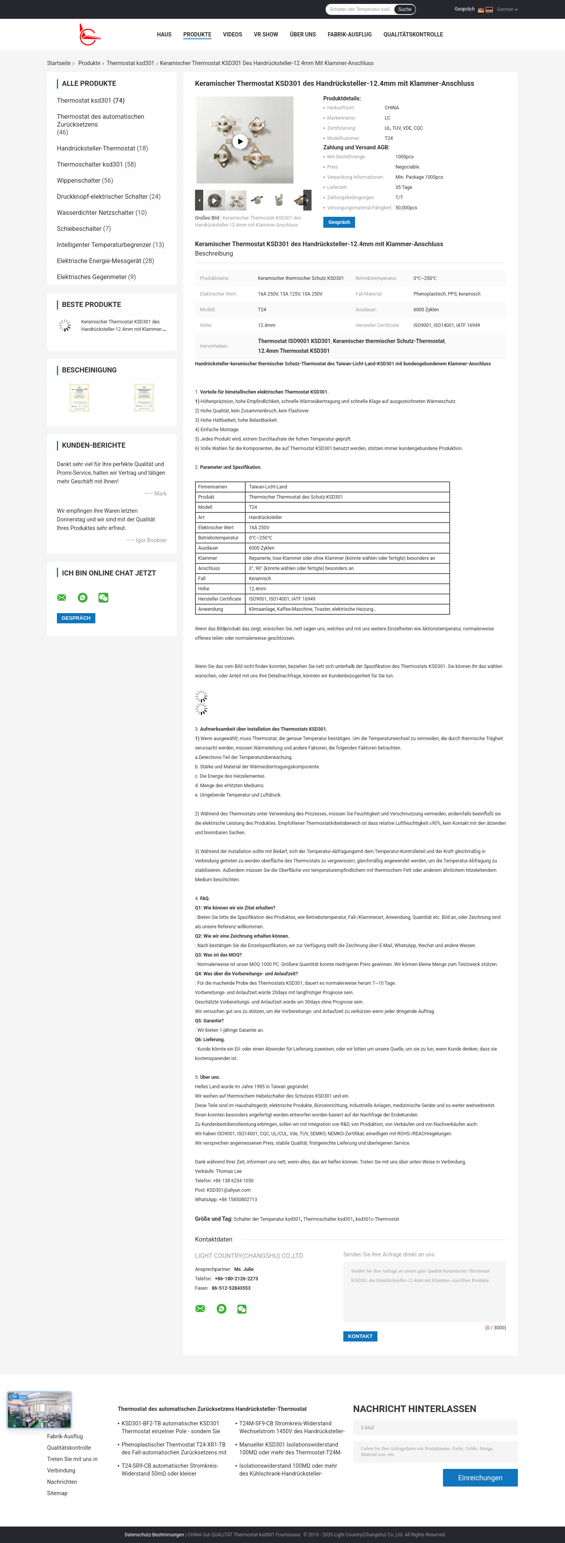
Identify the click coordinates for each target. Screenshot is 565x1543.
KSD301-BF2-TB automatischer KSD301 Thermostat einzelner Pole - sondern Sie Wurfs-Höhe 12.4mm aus (171, 1428)
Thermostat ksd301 (131, 63)
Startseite (59, 63)
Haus (164, 34)
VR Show (266, 34)
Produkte (197, 34)
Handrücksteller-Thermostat (96, 148)
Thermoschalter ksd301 (90, 164)
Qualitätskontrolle (413, 34)
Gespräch (465, 9)
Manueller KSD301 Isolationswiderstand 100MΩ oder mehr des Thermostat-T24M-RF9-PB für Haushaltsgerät (290, 1449)
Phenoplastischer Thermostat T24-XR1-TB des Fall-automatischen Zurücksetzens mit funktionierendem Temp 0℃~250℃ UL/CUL (174, 1449)
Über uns (303, 34)
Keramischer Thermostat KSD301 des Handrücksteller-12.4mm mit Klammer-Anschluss (121, 329)
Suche (405, 9)
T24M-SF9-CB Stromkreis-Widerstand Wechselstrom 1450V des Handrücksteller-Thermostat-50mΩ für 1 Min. (292, 1428)
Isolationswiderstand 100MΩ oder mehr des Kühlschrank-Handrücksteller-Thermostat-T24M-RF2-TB (288, 1471)
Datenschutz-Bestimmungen (154, 1535)
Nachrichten (62, 1482)
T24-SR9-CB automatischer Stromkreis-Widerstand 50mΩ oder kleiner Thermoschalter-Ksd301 (170, 1471)
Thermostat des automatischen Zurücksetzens (176, 1409)
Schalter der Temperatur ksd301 (267, 1219)
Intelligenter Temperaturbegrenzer (104, 245)
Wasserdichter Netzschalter (95, 212)
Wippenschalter (78, 180)
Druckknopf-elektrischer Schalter (102, 196)
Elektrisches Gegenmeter (92, 277)
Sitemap (57, 1493)
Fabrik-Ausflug (350, 34)
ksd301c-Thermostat (377, 1219)
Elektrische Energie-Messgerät (99, 261)
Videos (232, 34)
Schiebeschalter (79, 228)
